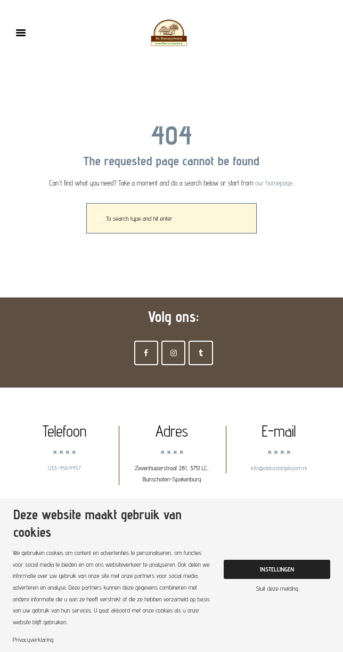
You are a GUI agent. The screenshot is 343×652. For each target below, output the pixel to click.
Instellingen (277, 569)
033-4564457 (64, 468)
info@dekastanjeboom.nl (279, 468)
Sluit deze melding (277, 588)
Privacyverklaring (33, 640)
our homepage (273, 183)
